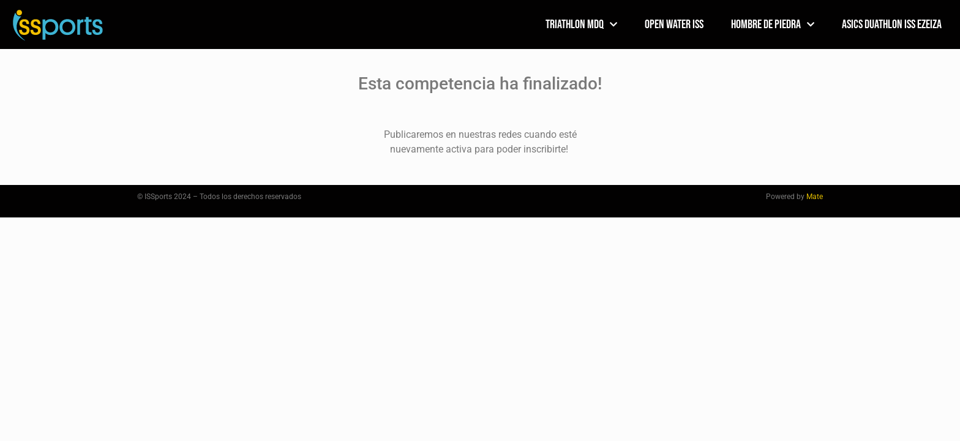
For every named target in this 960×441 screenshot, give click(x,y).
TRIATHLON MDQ (581, 24)
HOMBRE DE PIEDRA (772, 24)
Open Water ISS (674, 24)
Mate (814, 196)
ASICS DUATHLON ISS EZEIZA (892, 24)
